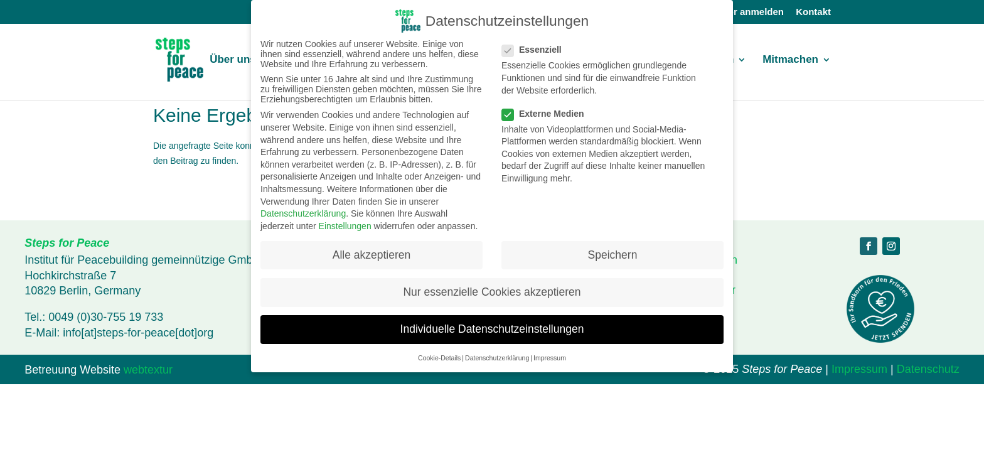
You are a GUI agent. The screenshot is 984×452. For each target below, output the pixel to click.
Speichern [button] (613, 255)
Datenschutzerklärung (303, 213)
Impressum (859, 369)
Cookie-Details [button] (439, 358)
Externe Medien (547, 114)
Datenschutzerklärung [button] (497, 358)
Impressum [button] (549, 358)
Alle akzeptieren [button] (372, 255)
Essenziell (536, 50)
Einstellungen (345, 226)
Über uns (233, 60)
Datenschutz (928, 369)
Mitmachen (790, 60)
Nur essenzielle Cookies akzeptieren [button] (491, 292)
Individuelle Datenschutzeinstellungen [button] (492, 329)
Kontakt (813, 12)
